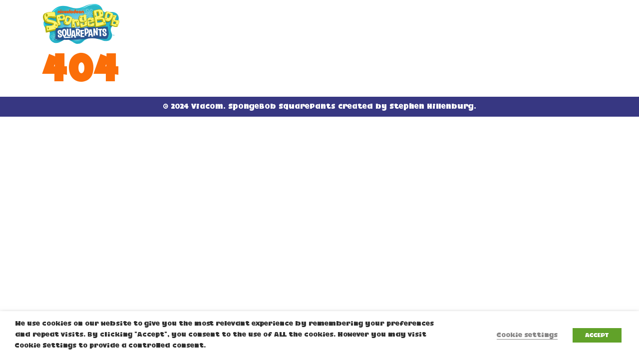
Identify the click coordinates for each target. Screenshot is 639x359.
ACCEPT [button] (597, 335)
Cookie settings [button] (527, 335)
